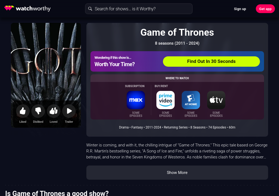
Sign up (240, 9)
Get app (265, 9)
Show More (177, 172)
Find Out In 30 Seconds (211, 61)
